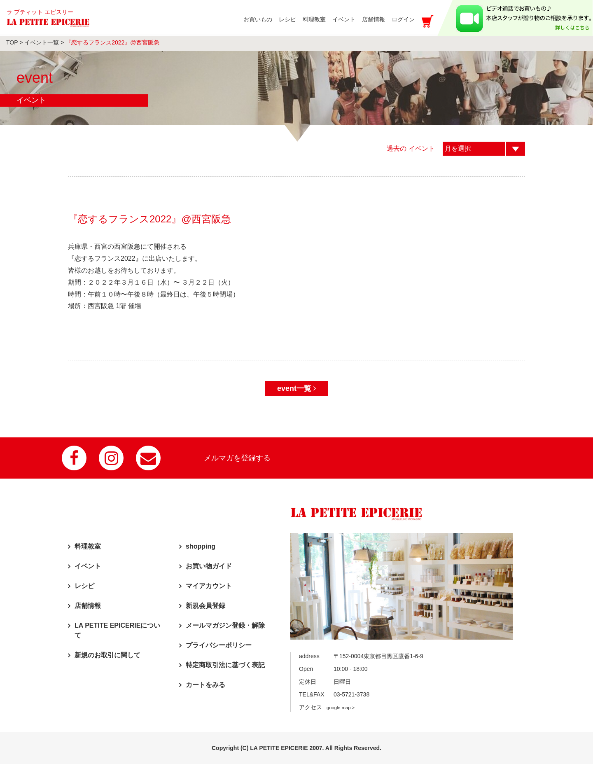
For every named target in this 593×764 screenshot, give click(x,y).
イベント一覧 (41, 42)
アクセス (327, 707)
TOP (12, 42)
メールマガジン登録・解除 (225, 625)
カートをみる (205, 684)
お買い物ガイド (209, 566)
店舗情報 (88, 605)
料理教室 (88, 546)
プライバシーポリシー (219, 645)
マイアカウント (209, 585)
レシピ (84, 585)
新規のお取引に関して (107, 655)
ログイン (403, 19)
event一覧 (296, 388)
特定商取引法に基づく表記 (225, 664)
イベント (88, 566)
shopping (200, 546)
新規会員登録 (205, 605)
